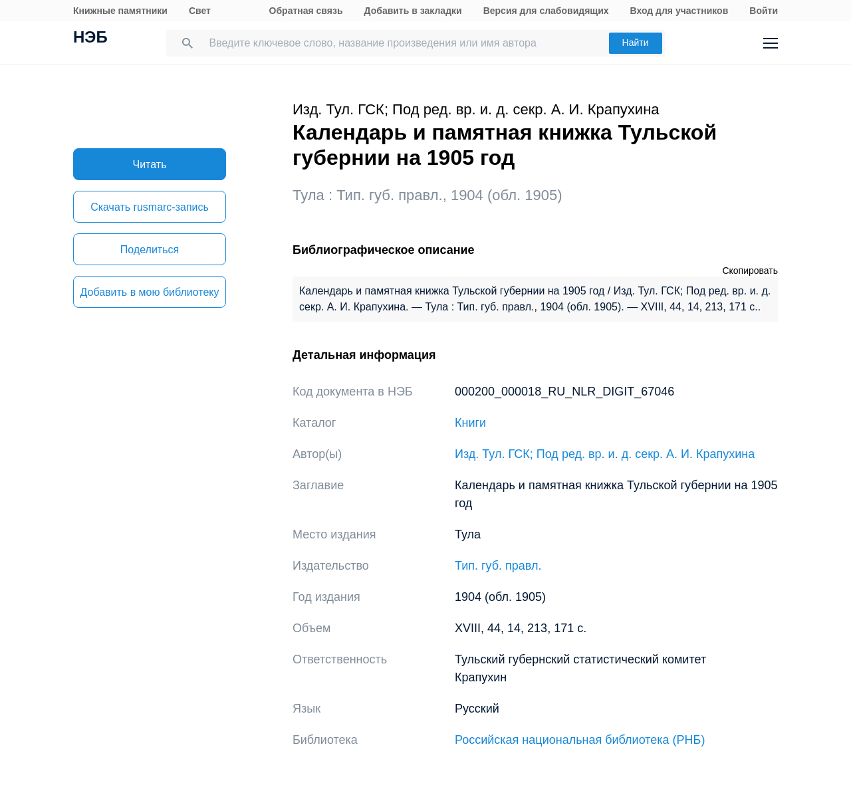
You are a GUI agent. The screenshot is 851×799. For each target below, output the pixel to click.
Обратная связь (306, 10)
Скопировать (750, 270)
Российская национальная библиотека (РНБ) (580, 739)
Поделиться (149, 249)
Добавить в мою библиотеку (149, 292)
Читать (150, 164)
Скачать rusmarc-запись (149, 207)
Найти (635, 42)
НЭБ (90, 38)
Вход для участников (679, 10)
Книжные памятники (120, 10)
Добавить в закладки (413, 10)
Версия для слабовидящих (546, 10)
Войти (763, 10)
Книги (470, 422)
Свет (200, 10)
